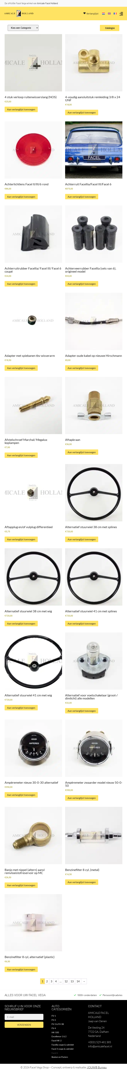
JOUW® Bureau (97, 1067)
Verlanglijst (92, 13)
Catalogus (110, 28)
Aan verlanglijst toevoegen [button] (21, 109)
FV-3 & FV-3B (58, 1024)
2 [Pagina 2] (47, 981)
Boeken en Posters (60, 1057)
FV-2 (54, 1020)
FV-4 (54, 1028)
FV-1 (54, 1016)
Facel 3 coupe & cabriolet (63, 1049)
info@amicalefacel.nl (100, 1046)
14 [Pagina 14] (78, 981)
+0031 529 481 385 (99, 1042)
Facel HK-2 (57, 1040)
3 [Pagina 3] (51, 981)
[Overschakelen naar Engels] (109, 14)
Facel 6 (55, 1053)
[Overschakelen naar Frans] (115, 14)
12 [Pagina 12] (66, 981)
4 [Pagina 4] (56, 981)
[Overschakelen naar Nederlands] (103, 14)
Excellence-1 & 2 (59, 1036)
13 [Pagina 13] (72, 981)
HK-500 (55, 1032)
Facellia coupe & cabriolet (63, 1044)
